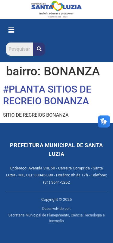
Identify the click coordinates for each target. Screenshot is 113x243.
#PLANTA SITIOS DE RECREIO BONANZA (47, 95)
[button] (11, 30)
